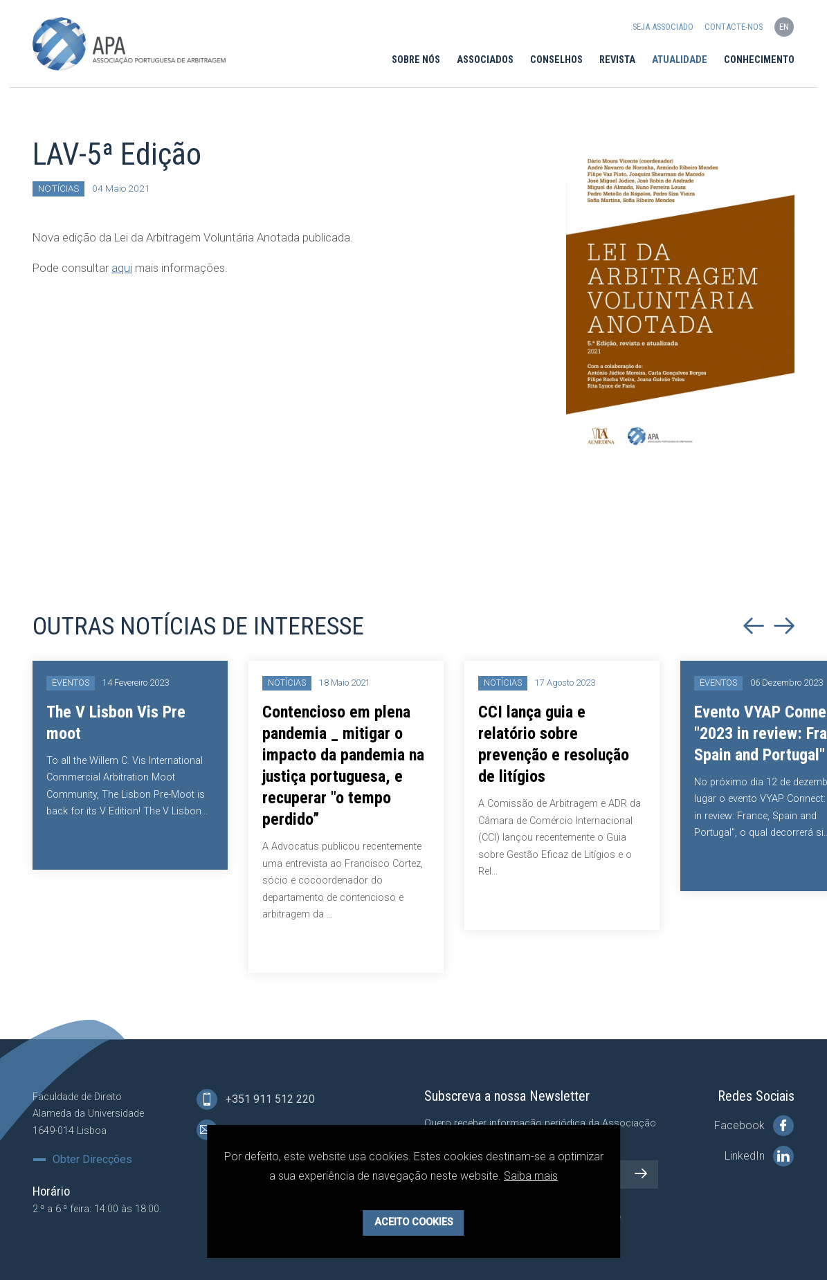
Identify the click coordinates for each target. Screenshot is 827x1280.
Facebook (754, 1125)
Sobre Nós (416, 60)
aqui (121, 268)
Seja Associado (663, 26)
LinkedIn (759, 1156)
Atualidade (679, 60)
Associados (485, 60)
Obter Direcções (92, 1159)
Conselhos (556, 60)
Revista (617, 60)
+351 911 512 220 (256, 1099)
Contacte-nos (734, 26)
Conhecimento (759, 60)
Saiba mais (531, 1175)
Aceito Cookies (413, 1222)
